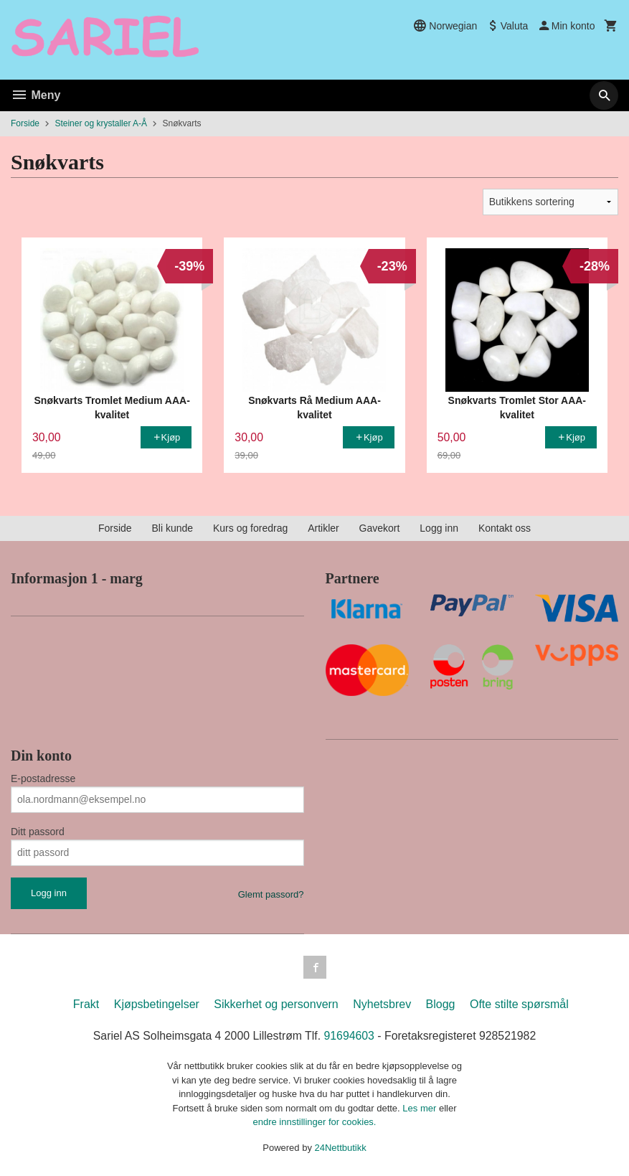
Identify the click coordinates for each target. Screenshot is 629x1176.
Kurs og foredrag (250, 528)
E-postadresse (43, 778)
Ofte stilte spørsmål (519, 1004)
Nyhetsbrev (382, 1004)
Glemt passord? (271, 894)
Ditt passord (38, 831)
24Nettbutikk (340, 1147)
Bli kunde (172, 528)
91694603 (349, 1036)
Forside (25, 123)
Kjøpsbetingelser (156, 1004)
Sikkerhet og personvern (276, 1004)
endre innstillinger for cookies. (315, 1121)
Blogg (440, 1004)
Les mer (420, 1108)
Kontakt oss (504, 528)
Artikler (323, 528)
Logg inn (439, 528)
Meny (35, 95)
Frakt (86, 1004)
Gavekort (379, 528)
